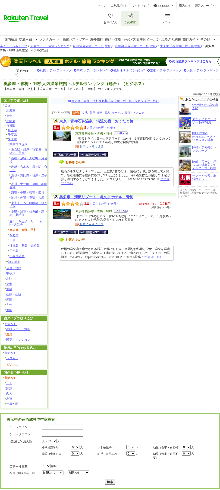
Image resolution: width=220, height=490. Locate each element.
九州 (9, 305)
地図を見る (121, 133)
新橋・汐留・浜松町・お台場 (28, 160)
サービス (117, 112)
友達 (9, 398)
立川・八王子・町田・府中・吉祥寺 (25, 223)
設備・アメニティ (136, 112)
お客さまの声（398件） (101, 127)
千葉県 (12, 134)
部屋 (92, 112)
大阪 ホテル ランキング (202, 70)
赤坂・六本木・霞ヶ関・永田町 (28, 168)
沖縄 (9, 310)
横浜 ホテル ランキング (129, 70)
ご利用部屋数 (18, 466)
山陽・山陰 (13, 294)
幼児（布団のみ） (108, 453)
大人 (44, 441)
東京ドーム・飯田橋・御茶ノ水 (28, 204)
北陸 (9, 278)
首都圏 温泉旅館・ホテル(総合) (136, 46)
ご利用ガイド (119, 5)
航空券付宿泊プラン (93, 154)
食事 (100, 112)
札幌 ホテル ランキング (56, 70)
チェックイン (18, 427)
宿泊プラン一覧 (67, 154)
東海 (9, 284)
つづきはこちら (152, 257)
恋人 (9, 393)
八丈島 (14, 235)
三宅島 (14, 251)
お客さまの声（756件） (104, 203)
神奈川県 (14, 262)
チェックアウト (20, 434)
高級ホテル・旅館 (18, 329)
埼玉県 (12, 130)
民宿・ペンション (18, 339)
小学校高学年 (50, 447)
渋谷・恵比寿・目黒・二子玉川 (28, 177)
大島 (12, 240)
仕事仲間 (12, 404)
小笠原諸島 (17, 256)
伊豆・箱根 (13, 268)
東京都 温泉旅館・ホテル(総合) (181, 46)
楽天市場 (184, 5)
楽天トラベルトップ (13, 46)
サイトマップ (140, 5)
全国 (8, 105)
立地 (85, 112)
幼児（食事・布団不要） (165, 455)
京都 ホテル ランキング (166, 70)
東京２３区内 (18, 144)
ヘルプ (102, 5)
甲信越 (10, 273)
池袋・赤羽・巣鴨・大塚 (27, 197)
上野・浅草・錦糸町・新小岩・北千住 (28, 213)
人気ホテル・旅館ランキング (49, 46)
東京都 (12, 139)
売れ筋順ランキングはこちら (191, 61)
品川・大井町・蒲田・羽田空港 (28, 185)
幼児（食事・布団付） (167, 447)
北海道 (10, 110)
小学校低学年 (105, 447)
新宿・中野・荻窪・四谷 (27, 192)
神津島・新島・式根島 (24, 245)
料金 (22, 473)
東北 (9, 116)
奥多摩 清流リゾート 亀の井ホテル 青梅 (96, 197)
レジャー (12, 358)
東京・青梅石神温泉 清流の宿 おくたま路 (96, 121)
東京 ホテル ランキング (92, 70)
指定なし (11, 324)
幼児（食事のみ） (53, 453)
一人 (9, 383)
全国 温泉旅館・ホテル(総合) (92, 46)
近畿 (9, 289)
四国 (9, 299)
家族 (9, 388)
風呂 (107, 112)
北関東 (10, 121)
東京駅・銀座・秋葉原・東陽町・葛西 (28, 151)
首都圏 (10, 125)
